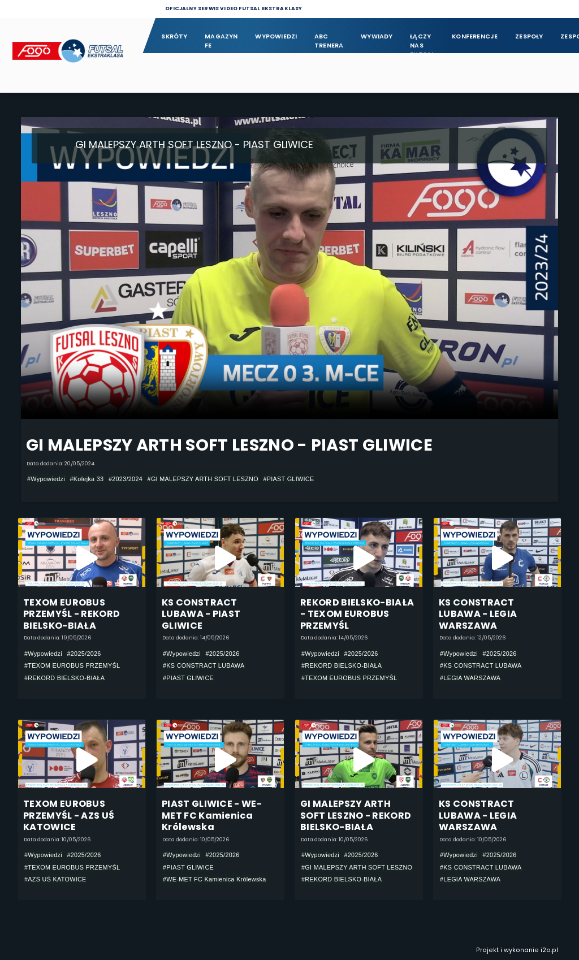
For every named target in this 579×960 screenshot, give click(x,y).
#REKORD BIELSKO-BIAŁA (64, 677)
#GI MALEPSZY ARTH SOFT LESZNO (203, 478)
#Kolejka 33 (86, 478)
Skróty (174, 36)
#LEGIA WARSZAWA (470, 677)
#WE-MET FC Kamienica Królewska (214, 879)
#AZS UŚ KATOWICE (55, 879)
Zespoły (529, 36)
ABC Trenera (329, 41)
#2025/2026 (84, 653)
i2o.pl (549, 950)
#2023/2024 (125, 478)
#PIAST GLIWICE (288, 478)
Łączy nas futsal (422, 41)
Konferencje (475, 36)
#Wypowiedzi (46, 478)
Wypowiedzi (276, 36)
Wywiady (377, 36)
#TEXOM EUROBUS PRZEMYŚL (72, 666)
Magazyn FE (221, 41)
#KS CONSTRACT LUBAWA (204, 666)
